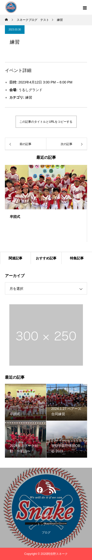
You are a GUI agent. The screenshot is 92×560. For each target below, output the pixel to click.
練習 (28, 97)
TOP (46, 507)
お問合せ (46, 516)
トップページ (46, 524)
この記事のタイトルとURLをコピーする (45, 121)
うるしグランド (30, 90)
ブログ (46, 532)
